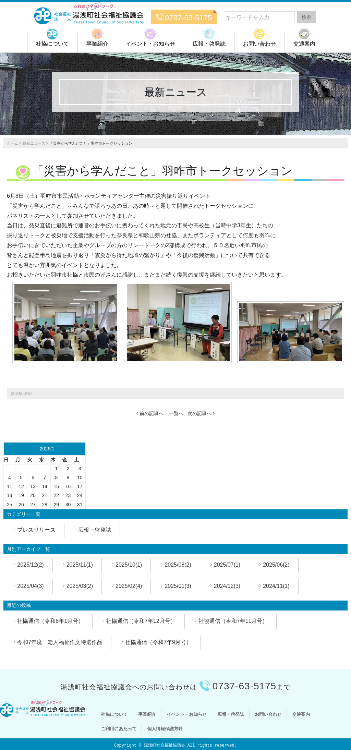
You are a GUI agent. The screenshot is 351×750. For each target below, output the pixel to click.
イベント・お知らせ (150, 44)
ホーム (12, 143)
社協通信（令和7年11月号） (233, 621)
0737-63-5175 (188, 17)
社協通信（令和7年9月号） (158, 642)
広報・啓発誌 (209, 44)
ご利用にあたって (118, 728)
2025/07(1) (227, 565)
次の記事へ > (201, 413)
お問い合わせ (259, 44)
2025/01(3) (178, 586)
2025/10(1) (129, 565)
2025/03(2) (79, 586)
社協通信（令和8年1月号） (50, 621)
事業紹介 (97, 44)
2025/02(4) (129, 586)
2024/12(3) (227, 586)
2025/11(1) (79, 565)
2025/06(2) (276, 565)
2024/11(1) (276, 586)
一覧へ (176, 413)
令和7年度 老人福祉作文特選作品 (59, 642)
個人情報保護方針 (165, 728)
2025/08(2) (178, 565)
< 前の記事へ (149, 413)
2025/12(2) (30, 565)
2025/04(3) (30, 586)
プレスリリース (36, 530)
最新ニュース (34, 143)
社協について (52, 44)
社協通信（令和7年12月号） (141, 621)
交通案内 (304, 44)
